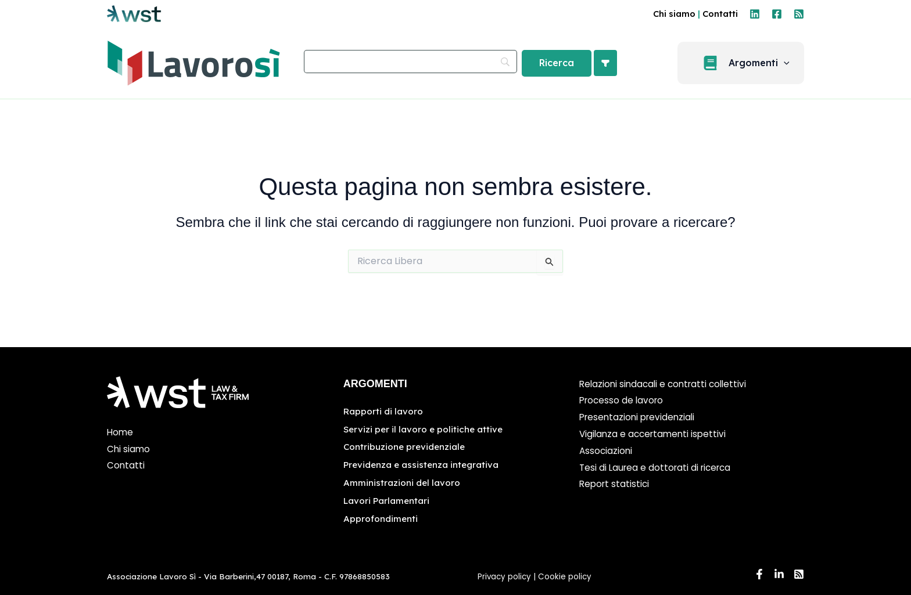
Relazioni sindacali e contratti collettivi (666, 384)
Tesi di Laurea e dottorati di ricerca (658, 467)
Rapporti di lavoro (384, 411)
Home (120, 432)
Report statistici (615, 484)
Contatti (720, 13)
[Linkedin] (754, 14)
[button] (747, 63)
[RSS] (799, 14)
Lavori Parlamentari (388, 499)
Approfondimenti (381, 516)
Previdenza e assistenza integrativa (423, 464)
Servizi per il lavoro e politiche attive (425, 428)
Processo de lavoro (623, 400)
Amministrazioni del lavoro (402, 481)
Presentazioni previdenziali (639, 417)
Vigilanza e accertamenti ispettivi (655, 434)
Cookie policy (566, 574)
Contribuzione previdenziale (406, 446)
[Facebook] (777, 14)
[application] (791, 63)
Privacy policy (504, 574)
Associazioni (606, 450)
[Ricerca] (556, 63)
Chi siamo (674, 13)
